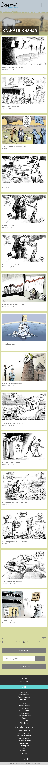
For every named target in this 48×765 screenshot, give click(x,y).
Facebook (25, 751)
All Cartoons (24, 710)
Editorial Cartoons (24, 705)
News (24, 718)
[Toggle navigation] (44, 5)
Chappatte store (24, 731)
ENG (26, 682)
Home (24, 703)
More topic (24, 651)
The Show (24, 720)
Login (24, 687)
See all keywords (24, 667)
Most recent (25, 708)
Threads (25, 753)
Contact (24, 692)
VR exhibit (24, 723)
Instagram (25, 746)
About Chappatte (24, 697)
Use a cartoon (24, 694)
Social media (24, 743)
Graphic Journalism (24, 733)
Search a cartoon (25, 715)
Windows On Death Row (24, 741)
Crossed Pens (24, 738)
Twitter (25, 748)
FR (21, 682)
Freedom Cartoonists (24, 736)
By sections (25, 713)
